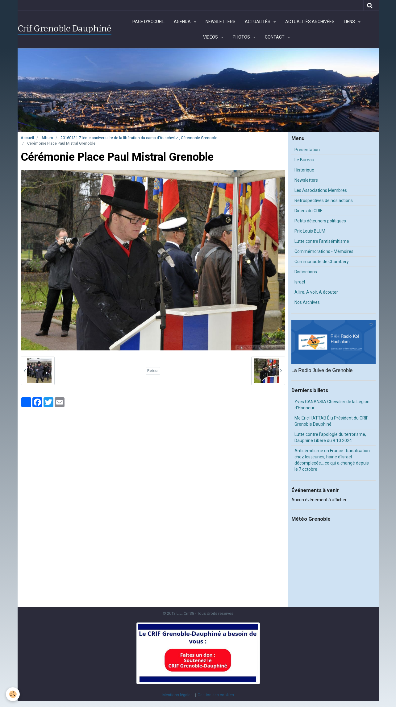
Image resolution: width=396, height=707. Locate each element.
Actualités (258, 21)
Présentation (307, 149)
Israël (299, 281)
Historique (304, 169)
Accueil (27, 137)
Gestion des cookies (216, 695)
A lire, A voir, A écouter (316, 292)
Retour (153, 371)
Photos (242, 37)
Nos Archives (307, 302)
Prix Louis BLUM (309, 231)
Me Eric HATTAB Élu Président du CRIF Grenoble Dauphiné (331, 421)
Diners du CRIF (308, 210)
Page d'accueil (148, 21)
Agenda (183, 21)
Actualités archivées (310, 21)
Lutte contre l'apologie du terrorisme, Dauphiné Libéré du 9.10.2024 (330, 437)
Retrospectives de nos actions (323, 200)
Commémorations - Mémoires (323, 251)
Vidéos (211, 37)
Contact (275, 37)
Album (47, 137)
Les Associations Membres (320, 190)
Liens (350, 21)
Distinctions (305, 271)
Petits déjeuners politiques (320, 220)
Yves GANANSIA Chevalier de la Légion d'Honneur (331, 404)
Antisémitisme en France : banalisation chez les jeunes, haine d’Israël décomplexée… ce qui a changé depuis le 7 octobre (332, 460)
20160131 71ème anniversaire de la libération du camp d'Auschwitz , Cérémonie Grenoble (138, 137)
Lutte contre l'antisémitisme (321, 241)
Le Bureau (304, 159)
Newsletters (221, 21)
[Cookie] (13, 694)
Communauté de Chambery (321, 261)
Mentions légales (177, 695)
